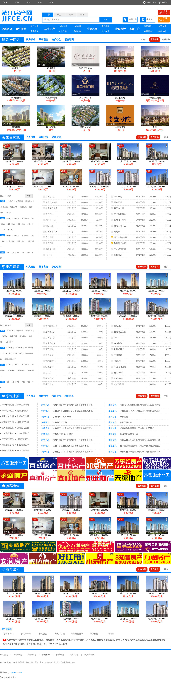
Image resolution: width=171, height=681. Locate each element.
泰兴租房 (94, 634)
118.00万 (99, 208)
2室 (13, 252)
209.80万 (167, 197)
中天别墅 (49, 355)
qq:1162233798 (16, 672)
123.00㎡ (84, 232)
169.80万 (99, 249)
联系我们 (148, 26)
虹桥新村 (49, 367)
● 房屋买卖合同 (7, 422)
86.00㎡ (84, 367)
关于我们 (32, 655)
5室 (28, 252)
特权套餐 (162, 31)
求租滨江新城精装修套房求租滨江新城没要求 (140, 405)
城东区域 (19, 201)
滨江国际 (49, 237)
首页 (5, 2)
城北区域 (13, 207)
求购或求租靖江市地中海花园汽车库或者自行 (73, 452)
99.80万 (99, 237)
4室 (23, 252)
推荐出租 (43, 266)
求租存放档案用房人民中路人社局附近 (137, 428)
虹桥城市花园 (51, 232)
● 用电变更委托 (22, 439)
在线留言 (148, 31)
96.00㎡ (84, 220)
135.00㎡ (153, 243)
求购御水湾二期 (60, 422)
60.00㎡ (153, 349)
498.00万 (167, 220)
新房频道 (30, 39)
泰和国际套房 (126, 422)
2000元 (100, 326)
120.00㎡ (84, 197)
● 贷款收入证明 (22, 428)
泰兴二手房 (60, 634)
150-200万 (21, 224)
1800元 (168, 332)
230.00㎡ (84, 202)
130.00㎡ (84, 208)
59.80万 (167, 214)
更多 (143, 39)
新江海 (48, 373)
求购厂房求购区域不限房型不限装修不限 (71, 446)
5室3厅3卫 (140, 220)
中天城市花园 (51, 326)
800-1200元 (29, 348)
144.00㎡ (153, 197)
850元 (100, 367)
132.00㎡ (84, 214)
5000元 (100, 355)
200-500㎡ (21, 241)
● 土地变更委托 (22, 433)
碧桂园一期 (50, 220)
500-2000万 (8, 230)
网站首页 (7, 28)
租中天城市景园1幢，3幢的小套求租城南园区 (140, 446)
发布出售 (142, 137)
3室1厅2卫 (71, 338)
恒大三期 (49, 243)
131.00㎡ (153, 202)
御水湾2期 (118, 378)
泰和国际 (118, 255)
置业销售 (105, 31)
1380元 (100, 384)
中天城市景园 (120, 249)
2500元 (168, 338)
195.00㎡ (84, 249)
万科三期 (118, 202)
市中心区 (9, 201)
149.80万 (99, 226)
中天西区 (49, 214)
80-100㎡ (25, 235)
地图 (40, 2)
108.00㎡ (84, 237)
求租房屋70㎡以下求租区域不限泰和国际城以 (140, 411)
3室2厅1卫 (71, 220)
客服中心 (135, 28)
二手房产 (49, 28)
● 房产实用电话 (7, 411)
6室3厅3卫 (71, 202)
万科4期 (48, 255)
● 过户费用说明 (7, 405)
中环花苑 (118, 343)
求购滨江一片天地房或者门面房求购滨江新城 (73, 428)
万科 (116, 338)
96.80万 (99, 232)
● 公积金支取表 (7, 450)
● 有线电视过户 (22, 445)
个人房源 (30, 137)
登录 (149, 2)
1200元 (100, 343)
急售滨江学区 (120, 243)
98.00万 (167, 208)
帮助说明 (4, 655)
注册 (154, 2)
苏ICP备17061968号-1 (9, 677)
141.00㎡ (84, 226)
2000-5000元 (17, 353)
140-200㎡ (11, 241)
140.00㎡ (153, 226)
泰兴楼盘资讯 (77, 634)
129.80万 (167, 255)
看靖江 (111, 634)
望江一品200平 (120, 237)
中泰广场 (49, 378)
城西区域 (4, 207)
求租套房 (124, 417)
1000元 (168, 326)
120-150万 (11, 224)
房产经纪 (105, 26)
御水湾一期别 (120, 220)
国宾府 (117, 232)
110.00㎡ (84, 332)
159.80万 (167, 232)
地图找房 (133, 19)
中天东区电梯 (51, 208)
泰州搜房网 (9, 634)
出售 (17, 2)
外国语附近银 (120, 367)
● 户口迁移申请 (22, 450)
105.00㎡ (153, 208)
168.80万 (167, 202)
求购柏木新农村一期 (62, 417)
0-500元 (9, 348)
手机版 (164, 2)
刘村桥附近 (50, 361)
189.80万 (99, 255)
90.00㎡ (84, 326)
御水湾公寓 (50, 343)
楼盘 (51, 2)
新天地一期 (119, 208)
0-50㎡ (8, 235)
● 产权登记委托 (7, 433)
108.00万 (99, 214)
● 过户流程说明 (22, 405)
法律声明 (18, 655)
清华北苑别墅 (51, 202)
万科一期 (118, 197)
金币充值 (162, 26)
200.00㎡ (153, 237)
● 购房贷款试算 (22, 411)
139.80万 (167, 249)
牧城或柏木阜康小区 (129, 434)
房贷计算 (166, 39)
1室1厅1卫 (71, 343)
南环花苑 (49, 349)
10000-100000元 (10, 359)
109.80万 (99, 197)
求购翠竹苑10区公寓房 (63, 434)
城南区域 (28, 201)
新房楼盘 (21, 28)
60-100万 (25, 218)
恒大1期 (117, 361)
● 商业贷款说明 (7, 416)
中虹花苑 (49, 226)
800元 (100, 373)
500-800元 (18, 348)
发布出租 (142, 267)
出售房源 (63, 26)
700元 (168, 349)
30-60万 (17, 218)
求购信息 (63, 31)
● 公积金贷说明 (22, 416)
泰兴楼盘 (43, 634)
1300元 (100, 378)
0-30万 (8, 218)
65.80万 (167, 243)
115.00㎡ (153, 378)
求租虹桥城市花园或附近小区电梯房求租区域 (140, 452)
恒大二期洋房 (120, 226)
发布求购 (155, 137)
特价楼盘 (56, 39)
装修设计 (120, 28)
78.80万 (99, 220)
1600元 (168, 355)
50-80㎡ (17, 235)
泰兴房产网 (26, 634)
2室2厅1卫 (71, 197)
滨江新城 (23, 207)
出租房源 (77, 26)
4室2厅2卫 (71, 249)
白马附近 (118, 326)
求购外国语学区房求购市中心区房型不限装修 (73, 440)
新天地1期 (49, 332)
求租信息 (77, 31)
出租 (28, 2)
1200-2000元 (6, 353)
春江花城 (49, 384)
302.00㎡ (153, 220)
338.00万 (167, 237)
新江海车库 (119, 373)
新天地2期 (49, 197)
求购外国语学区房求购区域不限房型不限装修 (73, 405)
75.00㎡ (153, 355)
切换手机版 (89, 655)
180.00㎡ (84, 355)
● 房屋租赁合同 (22, 422)
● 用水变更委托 (7, 445)
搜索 (105, 20)
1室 (7, 252)
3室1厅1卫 (71, 361)
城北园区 (9, 213)
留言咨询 (74, 655)
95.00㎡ (153, 214)
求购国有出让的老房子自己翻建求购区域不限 (73, 411)
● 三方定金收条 (7, 428)
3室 (18, 252)
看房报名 (34, 31)
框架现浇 (72, 378)
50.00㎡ (84, 378)
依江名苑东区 (120, 214)
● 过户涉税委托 (7, 439)
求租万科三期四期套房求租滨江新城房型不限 (140, 440)
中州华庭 (118, 355)
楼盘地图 (34, 26)
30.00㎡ (84, 373)
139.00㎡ (84, 338)
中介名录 (92, 28)
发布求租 (155, 267)
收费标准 (46, 655)
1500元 (100, 332)
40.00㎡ (153, 373)
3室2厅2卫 (71, 208)
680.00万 (99, 202)
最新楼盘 (43, 39)
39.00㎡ (84, 343)
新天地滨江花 (120, 332)
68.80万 (99, 243)
